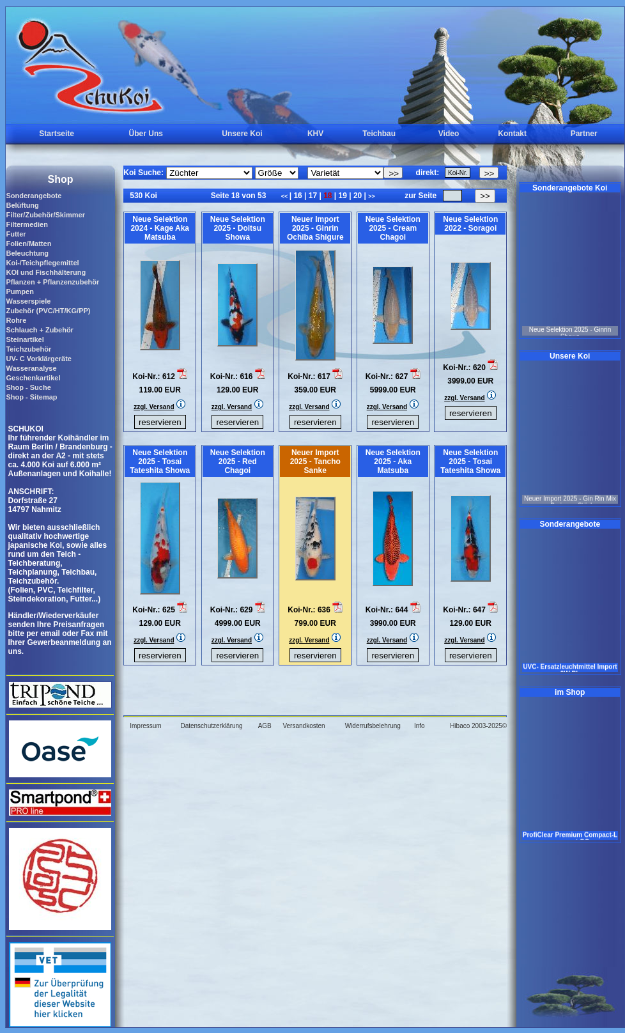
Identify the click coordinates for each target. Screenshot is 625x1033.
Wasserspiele (28, 301)
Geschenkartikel (33, 378)
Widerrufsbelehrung (373, 725)
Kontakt (512, 133)
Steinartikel (24, 339)
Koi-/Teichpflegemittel (42, 263)
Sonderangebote (33, 195)
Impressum (145, 725)
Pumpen (19, 291)
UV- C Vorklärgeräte (39, 358)
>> (371, 196)
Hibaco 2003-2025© (478, 725)
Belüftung (22, 205)
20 (357, 195)
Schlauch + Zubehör (39, 330)
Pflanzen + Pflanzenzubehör (52, 282)
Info (419, 725)
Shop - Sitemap (31, 397)
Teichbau (379, 133)
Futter (16, 234)
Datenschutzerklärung (211, 725)
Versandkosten (303, 725)
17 (312, 195)
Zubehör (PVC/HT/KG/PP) (48, 311)
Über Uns (146, 133)
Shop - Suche (28, 387)
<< (285, 196)
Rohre (16, 320)
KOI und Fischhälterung (46, 272)
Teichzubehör (28, 349)
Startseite (56, 133)
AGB (265, 725)
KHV (315, 133)
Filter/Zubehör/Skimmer (45, 215)
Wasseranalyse (31, 368)
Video (448, 133)
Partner (584, 133)
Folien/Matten (28, 243)
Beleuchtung (27, 253)
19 (342, 195)
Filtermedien (26, 224)
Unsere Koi (242, 133)
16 (297, 195)
